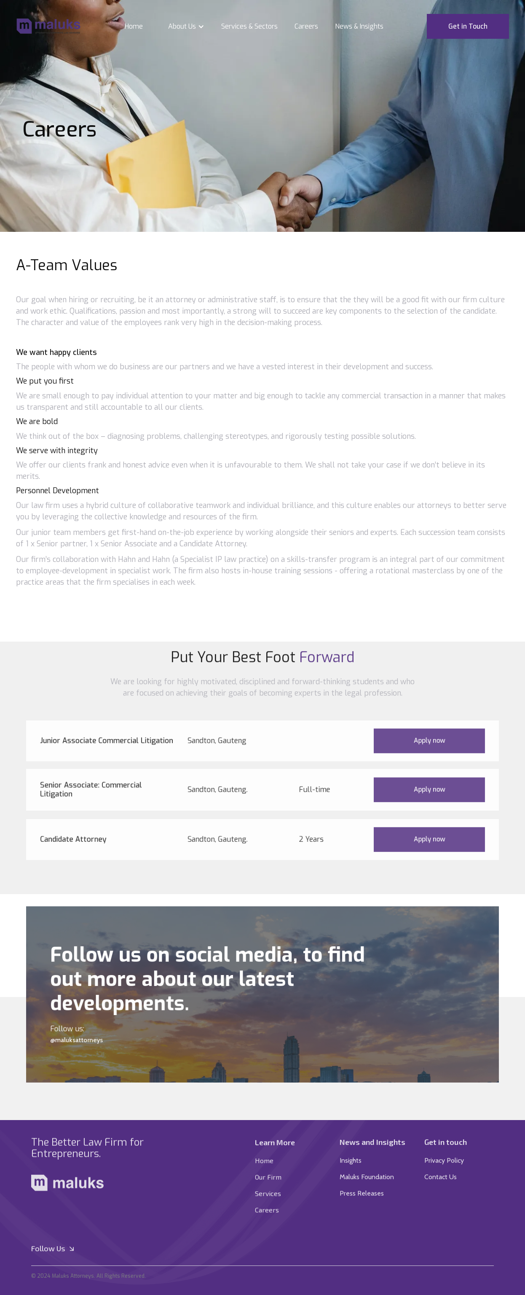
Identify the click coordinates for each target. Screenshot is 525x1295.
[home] (48, 26)
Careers (306, 26)
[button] (182, 26)
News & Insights (359, 26)
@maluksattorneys (100, 1034)
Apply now (407, 740)
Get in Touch (467, 26)
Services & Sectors (249, 26)
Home (134, 26)
